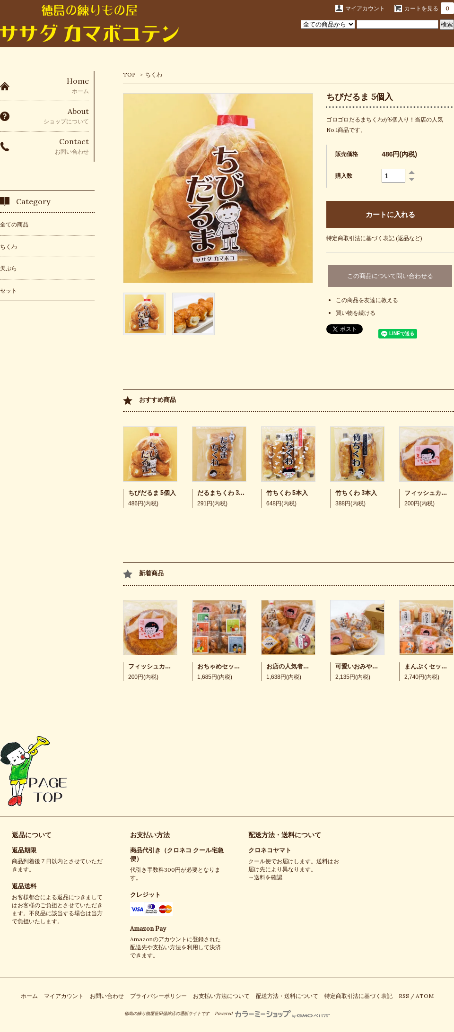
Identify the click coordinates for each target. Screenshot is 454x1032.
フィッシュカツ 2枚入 (158, 666)
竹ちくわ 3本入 (356, 493)
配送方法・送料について (284, 835)
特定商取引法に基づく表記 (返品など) (374, 238)
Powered (272, 1013)
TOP (129, 74)
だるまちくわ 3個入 (224, 493)
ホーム (29, 995)
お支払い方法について (221, 995)
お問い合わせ (107, 995)
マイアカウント (365, 8)
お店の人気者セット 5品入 (302, 666)
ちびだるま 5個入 (152, 493)
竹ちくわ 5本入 (287, 493)
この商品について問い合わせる (390, 275)
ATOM (425, 995)
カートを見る (429, 8)
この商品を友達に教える (367, 300)
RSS (404, 995)
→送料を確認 (265, 877)
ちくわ (153, 74)
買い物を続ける (355, 312)
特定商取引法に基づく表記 (358, 995)
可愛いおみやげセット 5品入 (374, 666)
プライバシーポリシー (158, 995)
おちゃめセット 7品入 (227, 666)
